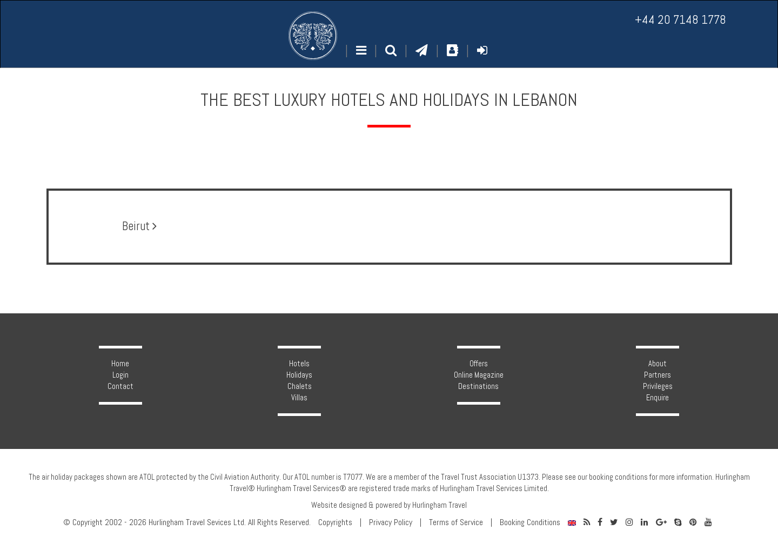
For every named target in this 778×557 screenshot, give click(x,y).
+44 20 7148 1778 (680, 20)
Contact (120, 386)
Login (120, 375)
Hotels (299, 363)
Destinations (478, 386)
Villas (299, 397)
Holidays (299, 375)
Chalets (299, 386)
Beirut (139, 226)
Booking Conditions (530, 522)
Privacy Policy (390, 522)
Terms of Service (456, 522)
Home (120, 363)
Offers (479, 363)
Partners (657, 375)
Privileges (658, 386)
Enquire (657, 397)
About (657, 363)
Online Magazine (479, 375)
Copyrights (335, 522)
